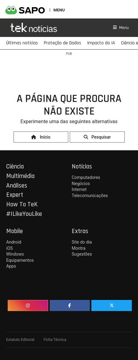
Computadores (86, 177)
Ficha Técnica (55, 340)
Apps (11, 266)
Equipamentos (20, 260)
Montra (79, 248)
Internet (79, 189)
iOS (9, 248)
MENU (59, 10)
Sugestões (82, 254)
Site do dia (82, 242)
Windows (15, 254)
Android (13, 242)
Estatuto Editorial (20, 340)
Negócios (81, 183)
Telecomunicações (90, 195)
